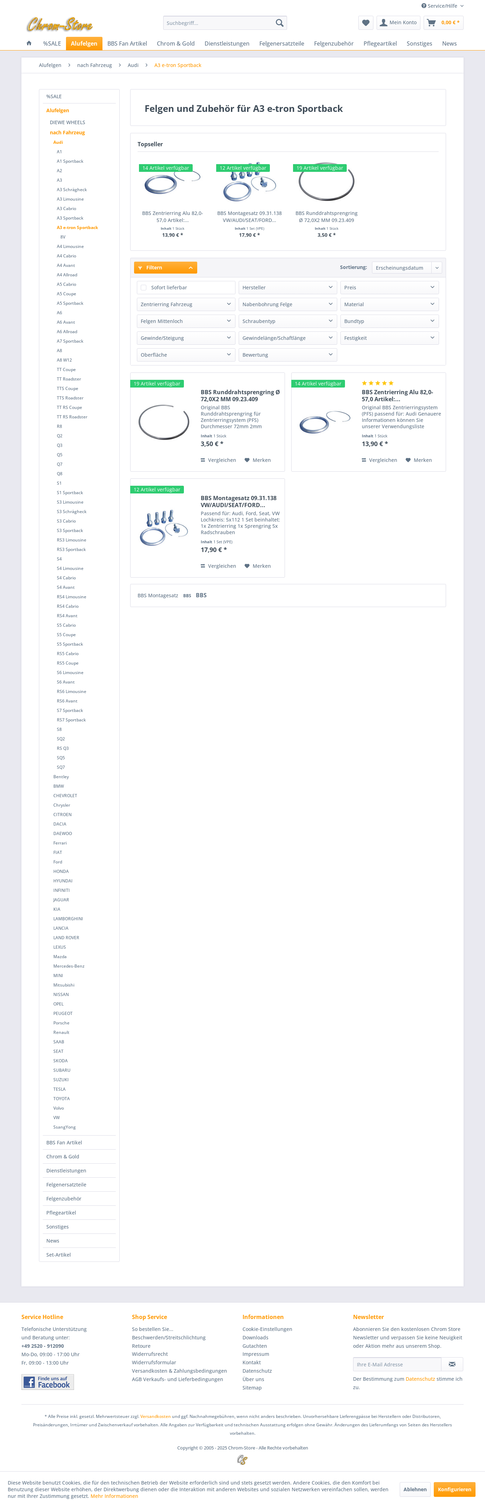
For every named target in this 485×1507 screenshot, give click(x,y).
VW (56, 1118)
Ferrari (60, 843)
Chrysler (61, 805)
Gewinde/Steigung (162, 338)
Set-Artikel (58, 1254)
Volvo (58, 1108)
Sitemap (252, 1387)
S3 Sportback (70, 530)
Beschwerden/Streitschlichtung (169, 1337)
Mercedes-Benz (69, 966)
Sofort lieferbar (169, 287)
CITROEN (62, 815)
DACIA (59, 824)
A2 (59, 171)
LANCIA (60, 928)
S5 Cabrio (66, 625)
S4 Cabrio (66, 578)
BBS (187, 596)
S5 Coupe (66, 635)
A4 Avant (66, 265)
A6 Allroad (67, 332)
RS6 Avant (67, 701)
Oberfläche (154, 354)
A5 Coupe (66, 294)
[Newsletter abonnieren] (452, 1364)
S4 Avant (66, 587)
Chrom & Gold (62, 1156)
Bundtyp (354, 321)
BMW (58, 786)
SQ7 (61, 767)
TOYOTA (61, 1099)
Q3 (59, 445)
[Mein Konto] (398, 23)
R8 (59, 426)
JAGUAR (61, 900)
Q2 (59, 436)
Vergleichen (218, 460)
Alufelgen (57, 110)
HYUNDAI (63, 881)
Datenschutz (257, 1370)
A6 (59, 313)
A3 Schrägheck (72, 190)
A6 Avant (66, 322)
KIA (56, 909)
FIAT (57, 852)
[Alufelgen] (84, 43)
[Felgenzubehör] (334, 43)
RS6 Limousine (71, 691)
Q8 (59, 474)
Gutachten (254, 1346)
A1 (59, 152)
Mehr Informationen (114, 1496)
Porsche (61, 1023)
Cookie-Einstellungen (267, 1329)
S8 (59, 729)
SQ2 (61, 739)
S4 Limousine (70, 568)
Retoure (141, 1346)
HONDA (61, 871)
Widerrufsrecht (150, 1354)
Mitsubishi (63, 985)
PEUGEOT (63, 1013)
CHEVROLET (65, 796)
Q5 (59, 455)
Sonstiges (57, 1226)
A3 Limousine (70, 199)
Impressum (255, 1354)
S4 (59, 559)
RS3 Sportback (71, 549)
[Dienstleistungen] (227, 43)
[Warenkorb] (444, 23)
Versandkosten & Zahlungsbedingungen (179, 1370)
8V (62, 237)
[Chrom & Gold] (176, 43)
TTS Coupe (67, 388)
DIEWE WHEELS (67, 122)
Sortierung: (353, 267)
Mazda (60, 957)
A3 (59, 180)
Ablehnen (415, 1489)
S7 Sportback (70, 710)
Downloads (255, 1337)
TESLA (59, 1089)
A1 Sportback (70, 161)
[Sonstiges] (419, 43)
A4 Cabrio (66, 256)
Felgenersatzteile (66, 1184)
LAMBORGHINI (68, 919)
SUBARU (62, 1070)
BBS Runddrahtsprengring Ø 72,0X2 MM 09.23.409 (326, 216)
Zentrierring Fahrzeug (166, 304)
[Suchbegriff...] (225, 23)
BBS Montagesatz (159, 595)
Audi (58, 142)
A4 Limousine (70, 246)
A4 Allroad (67, 275)
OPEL (58, 1004)
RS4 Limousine (71, 597)
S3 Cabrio (66, 521)
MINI (58, 975)
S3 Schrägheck (72, 511)
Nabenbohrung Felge (267, 304)
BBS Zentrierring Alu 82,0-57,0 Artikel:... (172, 216)
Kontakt (251, 1362)
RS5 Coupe (68, 663)
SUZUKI (61, 1080)
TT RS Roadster (72, 417)
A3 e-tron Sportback (77, 227)
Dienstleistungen (66, 1170)
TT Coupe (66, 369)
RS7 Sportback (71, 720)
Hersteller (254, 287)
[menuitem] (225, 23)
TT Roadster (69, 379)
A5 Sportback (70, 303)
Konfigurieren (454, 1489)
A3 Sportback (70, 218)
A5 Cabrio (66, 284)
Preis (350, 287)
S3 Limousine (70, 502)
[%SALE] (52, 43)
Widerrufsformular (154, 1362)
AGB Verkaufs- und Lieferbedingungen (177, 1379)
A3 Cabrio (66, 208)
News (52, 1240)
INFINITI (61, 890)
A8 (59, 351)
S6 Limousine (70, 672)
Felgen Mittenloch (162, 321)
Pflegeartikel (61, 1212)
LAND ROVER (66, 938)
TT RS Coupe (69, 407)
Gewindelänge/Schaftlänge (274, 338)
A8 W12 (64, 360)
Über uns (253, 1379)
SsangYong (64, 1127)
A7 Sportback (70, 341)
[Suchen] (279, 23)
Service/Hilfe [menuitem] (440, 5)
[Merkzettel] (365, 23)
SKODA (60, 1061)
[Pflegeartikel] (380, 43)
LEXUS (59, 947)
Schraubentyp (258, 321)
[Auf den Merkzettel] (258, 460)
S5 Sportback (70, 644)
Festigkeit (355, 338)
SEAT (58, 1051)
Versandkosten (155, 1416)
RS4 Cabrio (68, 606)
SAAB (58, 1042)
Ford (57, 862)
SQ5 (61, 758)
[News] (449, 43)
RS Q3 (63, 748)
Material (354, 304)
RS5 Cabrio (68, 654)
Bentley (61, 777)
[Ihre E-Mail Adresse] (397, 1364)
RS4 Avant (67, 616)
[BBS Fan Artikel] (127, 43)
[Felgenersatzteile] (281, 43)
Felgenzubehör (63, 1198)
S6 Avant (66, 682)
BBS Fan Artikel (64, 1142)
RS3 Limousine (71, 540)
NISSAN (61, 994)
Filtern (150, 267)
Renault (61, 1032)
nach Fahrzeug (67, 132)
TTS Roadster (70, 398)
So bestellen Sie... (152, 1329)
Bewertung (255, 354)
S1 (59, 483)
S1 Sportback (70, 493)
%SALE (54, 96)
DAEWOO (62, 833)
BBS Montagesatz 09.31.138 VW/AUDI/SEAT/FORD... (249, 216)
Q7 (59, 464)
